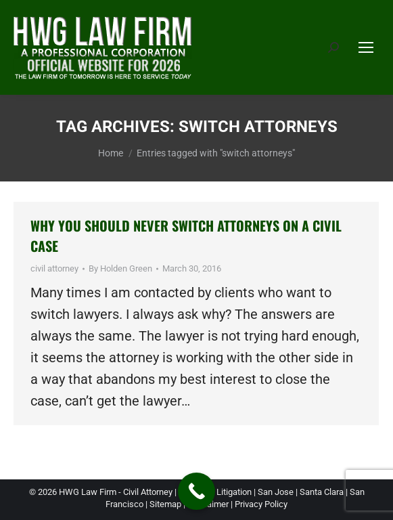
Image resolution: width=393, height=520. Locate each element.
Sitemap (165, 504)
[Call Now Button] (196, 491)
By (120, 268)
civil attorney (54, 268)
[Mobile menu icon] (365, 47)
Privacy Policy (261, 504)
